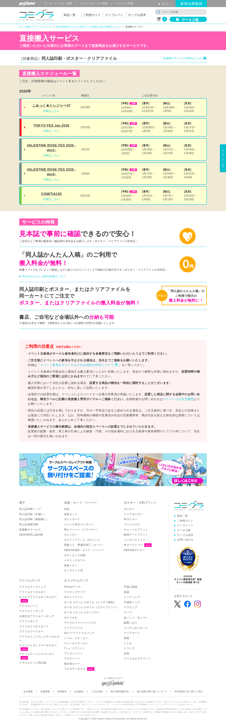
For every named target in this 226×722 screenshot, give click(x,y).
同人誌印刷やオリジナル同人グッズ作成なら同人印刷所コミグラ (88, 26)
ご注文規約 (97, 691)
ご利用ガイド (185, 520)
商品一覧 (182, 515)
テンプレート (185, 525)
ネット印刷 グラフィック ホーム (35, 26)
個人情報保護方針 (120, 691)
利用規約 (62, 691)
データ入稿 (190, 20)
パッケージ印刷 (124, 3)
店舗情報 (45, 691)
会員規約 (79, 691)
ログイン (166, 3)
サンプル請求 (185, 534)
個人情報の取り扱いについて (152, 691)
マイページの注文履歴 (178, 399)
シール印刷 (94, 3)
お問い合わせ (185, 539)
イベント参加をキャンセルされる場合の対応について (77, 364)
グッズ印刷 (58, 3)
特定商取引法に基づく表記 (189, 691)
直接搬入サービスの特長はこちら (182, 58)
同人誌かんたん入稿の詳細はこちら (43, 276)
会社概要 (28, 691)
